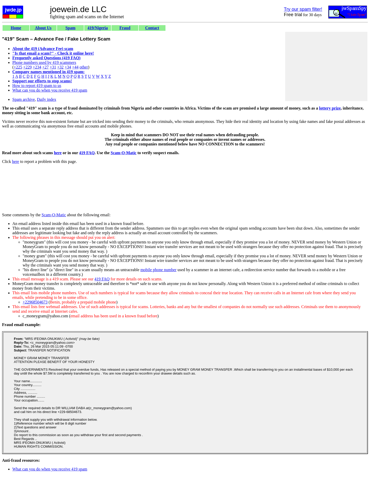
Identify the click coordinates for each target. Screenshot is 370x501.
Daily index (46, 99)
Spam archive (23, 99)
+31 (53, 67)
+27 (45, 67)
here (58, 153)
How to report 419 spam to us (36, 85)
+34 (68, 67)
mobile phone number (158, 270)
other (84, 67)
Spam (70, 28)
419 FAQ (87, 153)
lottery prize (330, 108)
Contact (152, 28)
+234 (37, 67)
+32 (60, 67)
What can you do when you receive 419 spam (49, 90)
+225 (18, 67)
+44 (75, 67)
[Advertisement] (326, 66)
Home (16, 28)
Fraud (125, 28)
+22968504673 (35, 302)
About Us (43, 28)
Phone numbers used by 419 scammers (44, 62)
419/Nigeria (97, 28)
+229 (27, 67)
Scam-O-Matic (123, 153)
